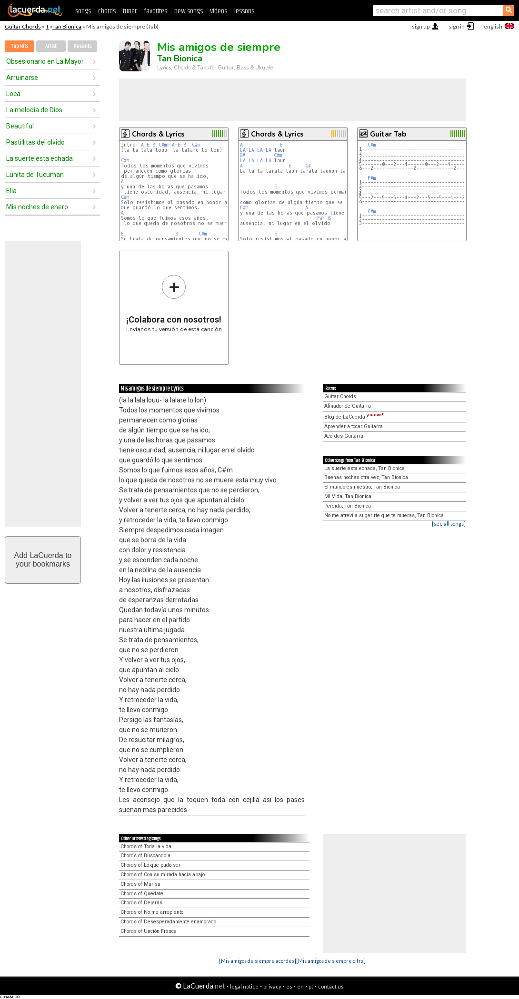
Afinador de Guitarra (347, 406)
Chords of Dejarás (141, 903)
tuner (130, 11)
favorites (155, 11)
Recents (82, 46)
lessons (244, 11)
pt (311, 986)
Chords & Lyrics (158, 134)
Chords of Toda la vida (145, 846)
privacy (272, 986)
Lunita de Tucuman (35, 174)
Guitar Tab (388, 134)
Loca (13, 94)
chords (107, 11)
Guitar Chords (23, 26)
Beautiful (20, 126)
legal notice (244, 986)
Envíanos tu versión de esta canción (174, 303)
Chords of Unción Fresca (148, 931)
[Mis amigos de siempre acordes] (257, 961)
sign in (457, 26)
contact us (331, 986)
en (300, 986)
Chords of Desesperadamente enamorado (168, 922)
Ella (11, 191)
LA (243, 150)
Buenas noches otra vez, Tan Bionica (366, 477)
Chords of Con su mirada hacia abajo (162, 875)
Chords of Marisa (140, 884)
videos (218, 11)
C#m (196, 145)
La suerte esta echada (39, 158)
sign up (420, 26)
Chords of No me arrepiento (151, 912)
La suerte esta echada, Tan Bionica (364, 468)
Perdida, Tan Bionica (347, 506)
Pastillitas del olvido (35, 142)
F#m (244, 208)
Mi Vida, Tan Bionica (347, 496)
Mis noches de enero (37, 207)
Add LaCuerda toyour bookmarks (43, 559)
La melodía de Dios (34, 110)
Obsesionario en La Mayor (45, 61)
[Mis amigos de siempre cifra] (331, 961)
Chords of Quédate (141, 894)
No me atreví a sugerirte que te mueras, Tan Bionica (384, 515)
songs (83, 11)
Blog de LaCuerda (353, 417)
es (289, 986)
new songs (188, 11)
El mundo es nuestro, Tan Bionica (362, 487)
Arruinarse (22, 77)
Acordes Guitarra (343, 436)
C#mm (164, 145)
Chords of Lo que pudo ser (150, 865)
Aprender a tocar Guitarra (353, 426)
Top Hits (19, 46)
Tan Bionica (66, 26)
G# (242, 155)
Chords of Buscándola (145, 855)
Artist (51, 46)
